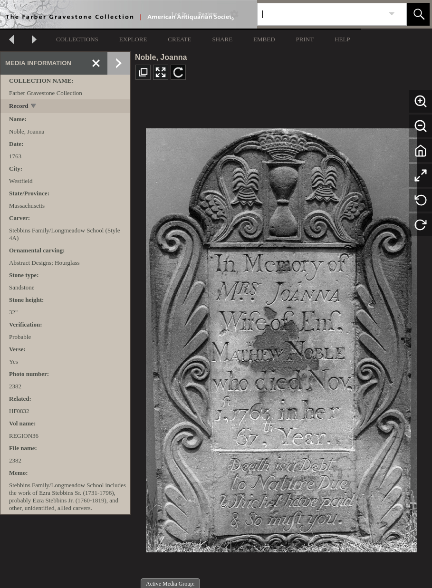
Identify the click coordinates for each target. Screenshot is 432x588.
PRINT (305, 39)
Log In (179, 14)
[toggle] (34, 106)
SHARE (222, 39)
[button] (418, 14)
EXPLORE (133, 39)
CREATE (179, 39)
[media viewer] (281, 337)
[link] (391, 14)
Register (207, 14)
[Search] (320, 14)
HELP (342, 39)
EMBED (264, 39)
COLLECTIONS (77, 39)
